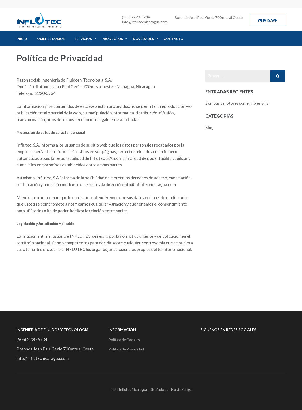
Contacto (173, 39)
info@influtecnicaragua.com (145, 21)
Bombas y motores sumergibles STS (236, 103)
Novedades (143, 39)
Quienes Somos (51, 39)
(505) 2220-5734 (136, 17)
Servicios (83, 39)
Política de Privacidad (126, 349)
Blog (209, 127)
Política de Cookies (124, 339)
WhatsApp (267, 20)
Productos (112, 39)
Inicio (22, 39)
